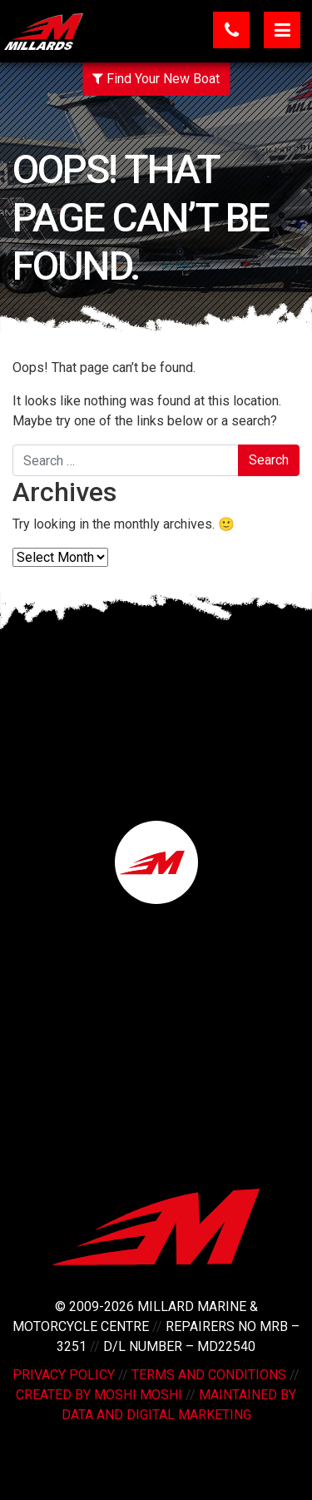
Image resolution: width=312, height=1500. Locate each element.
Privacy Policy (63, 1375)
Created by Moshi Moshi (99, 1395)
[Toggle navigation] (282, 30)
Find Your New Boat (156, 79)
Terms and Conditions (208, 1375)
